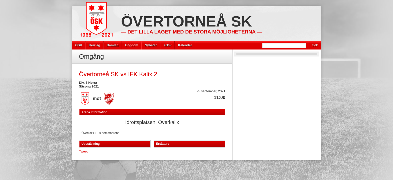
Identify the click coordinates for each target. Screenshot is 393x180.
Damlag (113, 45)
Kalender (185, 45)
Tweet (83, 151)
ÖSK (78, 45)
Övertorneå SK (186, 21)
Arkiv (167, 45)
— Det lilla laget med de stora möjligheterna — (191, 31)
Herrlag (94, 45)
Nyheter (151, 45)
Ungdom (131, 45)
